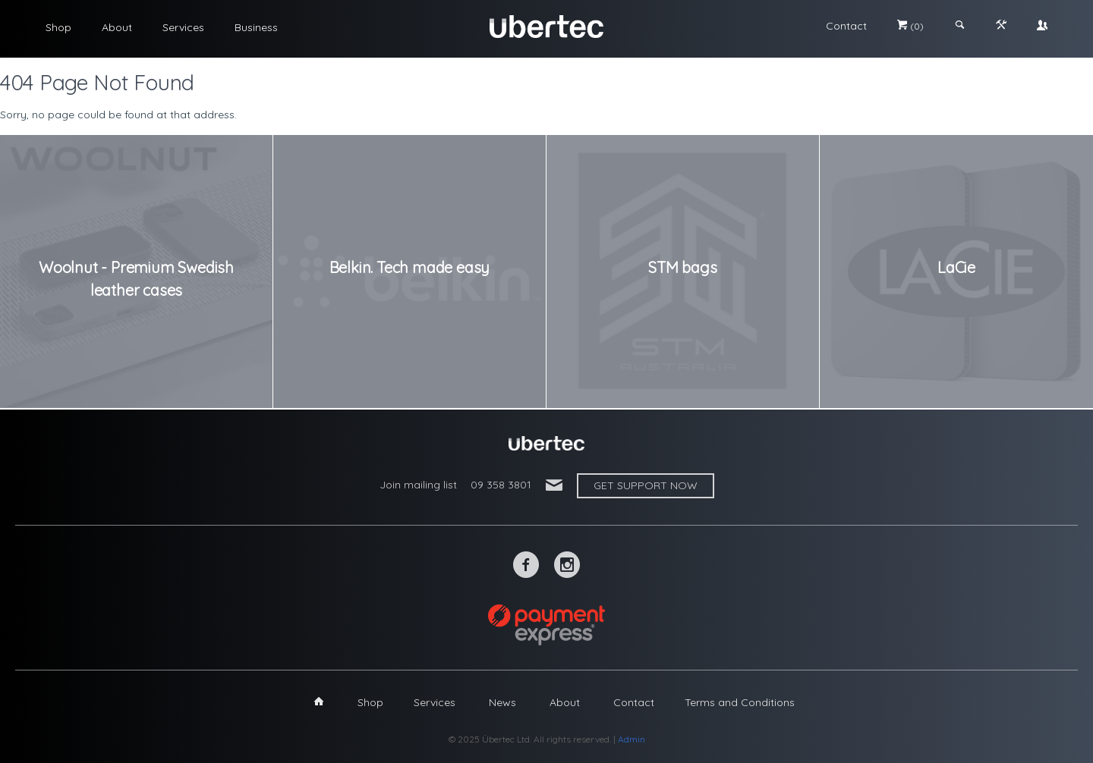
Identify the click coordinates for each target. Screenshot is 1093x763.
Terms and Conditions (740, 702)
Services (183, 27)
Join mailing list (418, 484)
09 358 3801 (501, 484)
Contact (846, 26)
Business (256, 27)
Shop (58, 27)
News (502, 702)
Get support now (646, 485)
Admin (631, 739)
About (117, 27)
